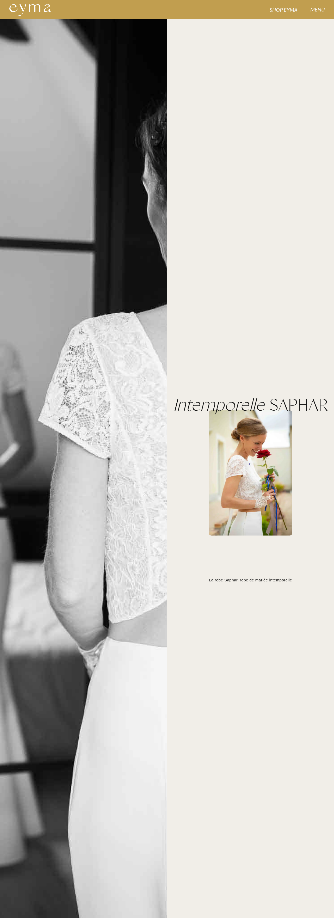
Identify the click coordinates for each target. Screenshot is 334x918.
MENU (317, 9)
